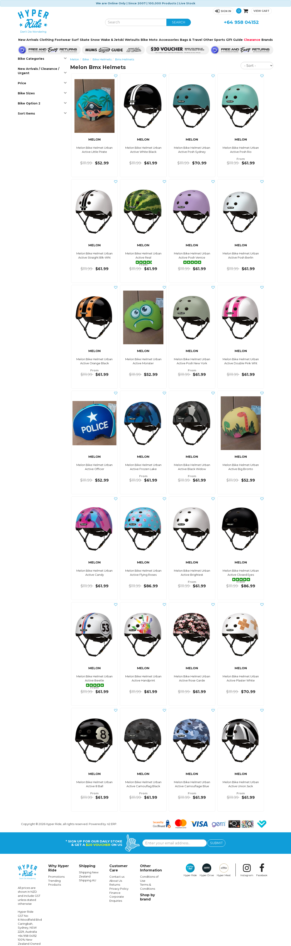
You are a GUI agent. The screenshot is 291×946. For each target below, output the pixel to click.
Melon (74, 59)
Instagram (246, 870)
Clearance (252, 40)
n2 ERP (111, 824)
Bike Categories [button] (42, 59)
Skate (84, 40)
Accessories (169, 40)
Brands (267, 40)
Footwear (63, 40)
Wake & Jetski (112, 40)
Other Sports (214, 40)
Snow (95, 40)
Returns (114, 884)
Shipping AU (87, 880)
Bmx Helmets (124, 59)
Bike (144, 40)
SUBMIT (216, 843)
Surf (75, 40)
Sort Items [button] (42, 113)
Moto (153, 40)
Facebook (261, 870)
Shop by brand (147, 897)
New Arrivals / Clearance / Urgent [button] (42, 71)
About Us (115, 880)
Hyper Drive (207, 870)
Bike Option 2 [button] (42, 103)
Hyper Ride (190, 870)
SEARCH (178, 22)
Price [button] (42, 83)
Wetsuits (132, 40)
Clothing (46, 40)
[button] (223, 11)
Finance (115, 892)
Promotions (56, 876)
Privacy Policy (118, 888)
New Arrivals (28, 40)
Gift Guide (234, 40)
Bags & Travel (191, 40)
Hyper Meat (224, 870)
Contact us (116, 876)
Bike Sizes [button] (42, 93)
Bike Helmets (102, 59)
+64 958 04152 (241, 22)
